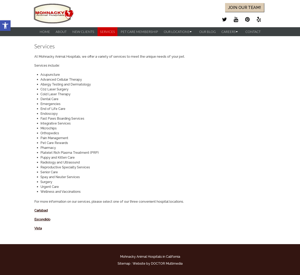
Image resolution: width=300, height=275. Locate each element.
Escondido (42, 219)
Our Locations (177, 32)
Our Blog (207, 32)
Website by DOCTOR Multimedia (158, 263)
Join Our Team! (244, 7)
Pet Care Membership (139, 32)
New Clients (83, 32)
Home (45, 32)
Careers (228, 32)
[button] (5, 25)
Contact (253, 32)
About (61, 32)
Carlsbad (41, 210)
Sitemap (124, 263)
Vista (38, 228)
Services (107, 32)
